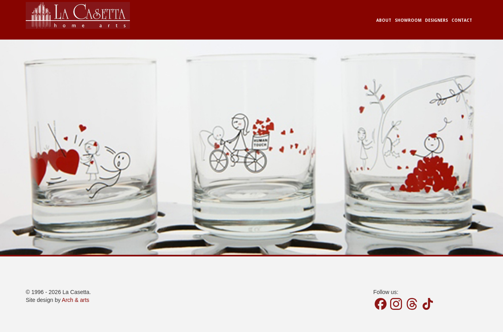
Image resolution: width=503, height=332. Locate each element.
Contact (462, 20)
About (383, 20)
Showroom (408, 20)
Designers (436, 20)
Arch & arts (75, 300)
